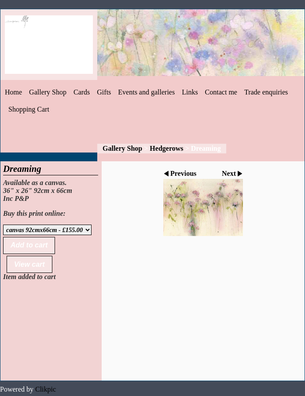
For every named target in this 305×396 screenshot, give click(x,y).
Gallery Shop (47, 92)
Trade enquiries (266, 92)
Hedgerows (166, 148)
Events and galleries (146, 92)
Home (13, 92)
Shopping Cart (28, 109)
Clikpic (45, 389)
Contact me (221, 92)
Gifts (104, 92)
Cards (81, 92)
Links (190, 92)
